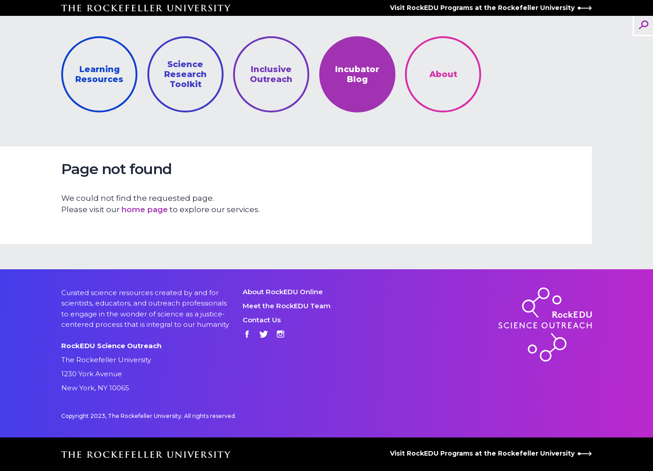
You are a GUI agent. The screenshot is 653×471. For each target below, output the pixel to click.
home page (145, 209)
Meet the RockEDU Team (287, 305)
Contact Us (262, 320)
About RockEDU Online (283, 291)
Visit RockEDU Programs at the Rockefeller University (491, 8)
